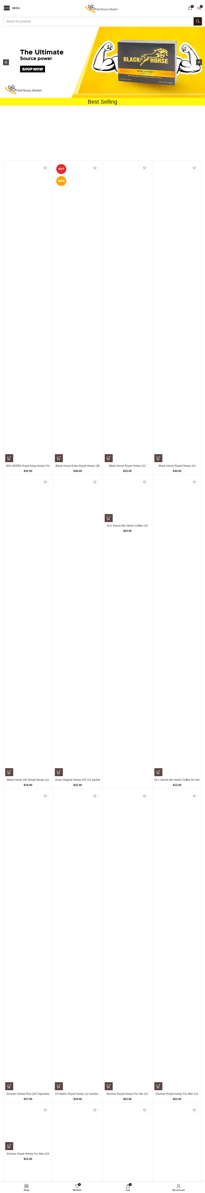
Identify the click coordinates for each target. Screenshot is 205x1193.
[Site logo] (103, 7)
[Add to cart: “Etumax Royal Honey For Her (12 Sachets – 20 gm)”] (109, 1086)
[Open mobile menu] (11, 8)
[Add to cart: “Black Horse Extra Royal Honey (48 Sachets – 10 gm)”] (59, 458)
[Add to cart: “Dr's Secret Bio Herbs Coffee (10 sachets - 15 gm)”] (109, 518)
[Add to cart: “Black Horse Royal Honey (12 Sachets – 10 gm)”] (109, 458)
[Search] (102, 21)
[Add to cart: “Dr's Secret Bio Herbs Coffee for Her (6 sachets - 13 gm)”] (158, 772)
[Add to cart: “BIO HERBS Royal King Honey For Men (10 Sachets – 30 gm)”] (9, 458)
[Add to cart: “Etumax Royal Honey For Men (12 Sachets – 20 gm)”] (158, 1086)
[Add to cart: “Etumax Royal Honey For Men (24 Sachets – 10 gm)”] (9, 1146)
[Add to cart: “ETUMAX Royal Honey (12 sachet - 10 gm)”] (59, 1086)
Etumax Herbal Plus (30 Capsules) (27, 1093)
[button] (102, 62)
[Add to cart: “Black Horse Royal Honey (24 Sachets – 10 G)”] (158, 458)
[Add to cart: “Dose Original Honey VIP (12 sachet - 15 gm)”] (59, 772)
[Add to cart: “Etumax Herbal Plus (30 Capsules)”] (9, 1086)
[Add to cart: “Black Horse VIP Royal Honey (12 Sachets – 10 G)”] (9, 772)
